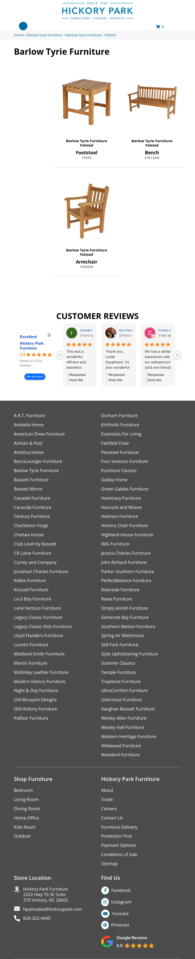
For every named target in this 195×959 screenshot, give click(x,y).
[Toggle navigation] (23, 26)
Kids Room (25, 828)
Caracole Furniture (33, 507)
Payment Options (118, 847)
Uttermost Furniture (121, 701)
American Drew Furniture (39, 434)
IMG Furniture (115, 544)
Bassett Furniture (31, 480)
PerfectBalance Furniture (126, 581)
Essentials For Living (121, 434)
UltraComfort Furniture (124, 691)
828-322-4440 (37, 920)
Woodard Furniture (120, 756)
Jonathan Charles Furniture (41, 572)
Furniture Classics (119, 471)
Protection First (116, 838)
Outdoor (22, 838)
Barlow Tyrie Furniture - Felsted (91, 35)
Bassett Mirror (28, 489)
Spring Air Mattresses (123, 636)
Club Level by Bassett (35, 544)
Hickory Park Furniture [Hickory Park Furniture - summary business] (32, 345)
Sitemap (109, 865)
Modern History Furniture (40, 682)
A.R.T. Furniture (29, 415)
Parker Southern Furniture (128, 572)
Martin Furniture (30, 664)
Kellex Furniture (30, 581)
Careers (109, 810)
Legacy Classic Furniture (38, 618)
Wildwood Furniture (121, 747)
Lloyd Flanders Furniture (38, 636)
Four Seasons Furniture (124, 461)
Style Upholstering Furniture (129, 655)
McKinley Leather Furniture (41, 673)
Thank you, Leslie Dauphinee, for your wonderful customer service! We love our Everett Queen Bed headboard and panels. (118, 359)
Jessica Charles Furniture (126, 553)
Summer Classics (118, 664)
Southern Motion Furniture (128, 627)
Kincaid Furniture (31, 590)
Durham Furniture (119, 415)
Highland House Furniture (127, 535)
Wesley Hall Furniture (123, 728)
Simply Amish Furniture (124, 609)
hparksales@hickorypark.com (53, 911)
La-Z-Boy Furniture (33, 599)
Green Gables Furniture (125, 489)
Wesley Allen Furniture (124, 719)
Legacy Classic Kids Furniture (43, 627)
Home (19, 35)
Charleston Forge (31, 526)
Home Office (26, 819)
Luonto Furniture (31, 645)
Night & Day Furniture (36, 691)
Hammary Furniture (121, 498)
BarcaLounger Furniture (38, 461)
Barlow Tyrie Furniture (44, 35)
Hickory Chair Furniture (124, 526)
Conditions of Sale (119, 856)
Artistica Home (29, 452)
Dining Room (27, 810)
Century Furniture (32, 517)
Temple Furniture (118, 673)
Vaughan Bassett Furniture (128, 710)
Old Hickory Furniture (36, 710)
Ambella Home (29, 425)
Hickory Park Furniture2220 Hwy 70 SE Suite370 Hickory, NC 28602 (46, 896)
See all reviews (34, 376)
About (107, 792)
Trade (107, 801)
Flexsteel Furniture (120, 452)
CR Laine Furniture (33, 553)
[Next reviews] (177, 355)
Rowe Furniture (117, 599)
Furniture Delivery (119, 828)
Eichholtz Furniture (120, 425)
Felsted (86, 145)
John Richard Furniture (124, 563)
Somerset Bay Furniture (125, 618)
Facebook (121, 892)
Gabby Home (114, 480)
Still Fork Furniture (120, 645)
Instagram (121, 903)
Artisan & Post (28, 443)
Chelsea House (29, 535)
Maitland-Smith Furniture (39, 655)
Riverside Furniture (120, 590)
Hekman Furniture (119, 517)
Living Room (26, 801)
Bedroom (23, 792)
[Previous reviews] (60, 355)
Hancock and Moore (121, 507)
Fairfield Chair (115, 443)
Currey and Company (35, 563)
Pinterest (120, 927)
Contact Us (112, 819)
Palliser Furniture (31, 719)
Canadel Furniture (32, 498)
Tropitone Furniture (121, 682)
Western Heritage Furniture (129, 738)
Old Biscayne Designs (35, 701)
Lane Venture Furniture (37, 609)
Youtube (120, 915)
